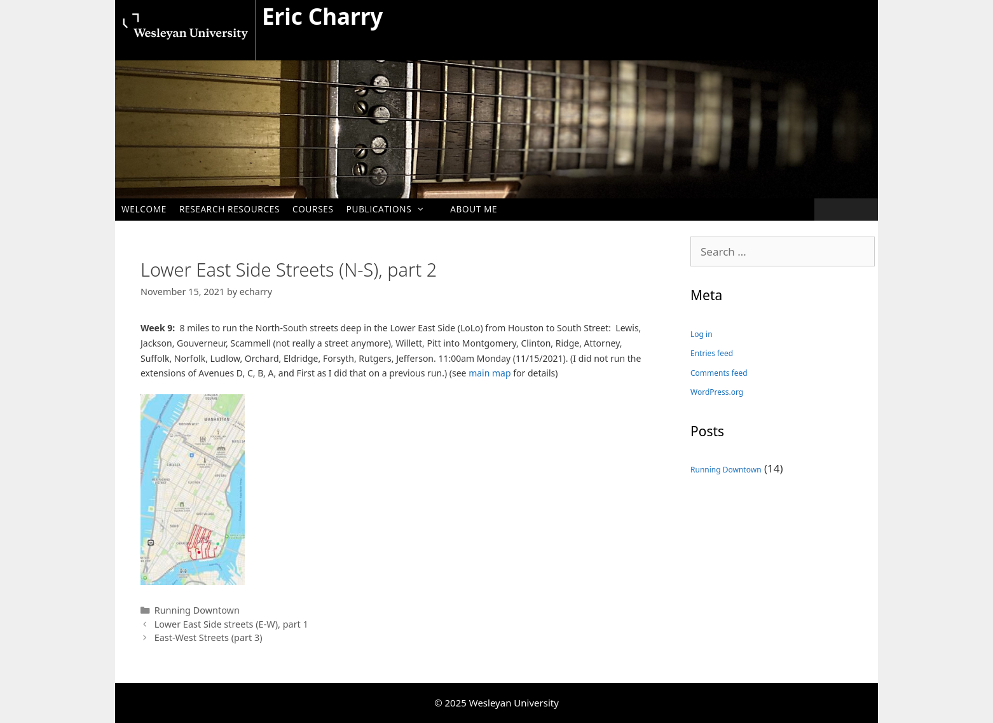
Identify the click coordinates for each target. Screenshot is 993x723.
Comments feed (719, 373)
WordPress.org (716, 392)
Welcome (144, 209)
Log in (701, 334)
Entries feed (711, 353)
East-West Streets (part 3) (208, 637)
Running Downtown (197, 610)
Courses (313, 209)
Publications (392, 209)
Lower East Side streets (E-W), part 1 (231, 624)
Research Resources (229, 209)
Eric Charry (322, 16)
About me (473, 209)
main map (489, 373)
